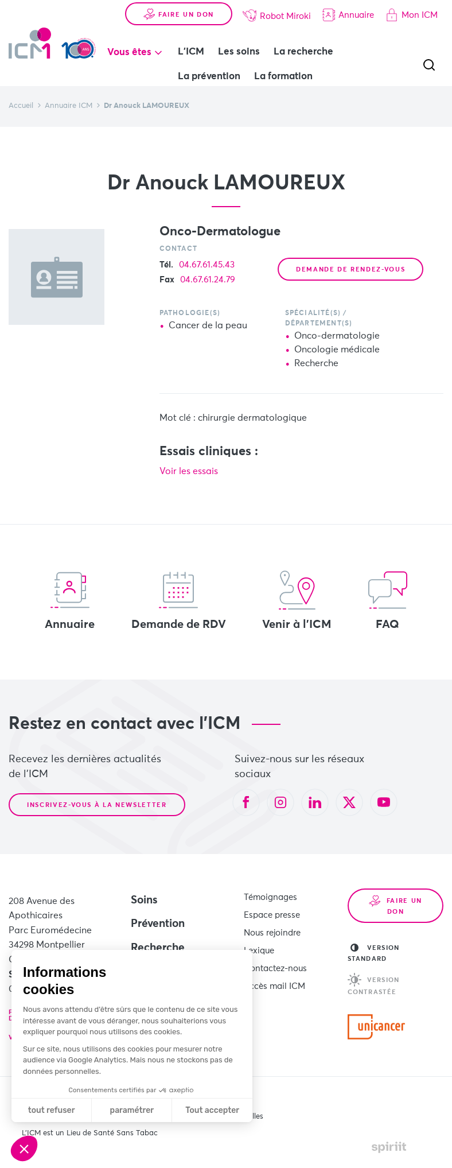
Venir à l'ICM (297, 600)
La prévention (209, 77)
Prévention (158, 923)
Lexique (259, 950)
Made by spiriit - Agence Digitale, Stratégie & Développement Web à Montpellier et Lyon (389, 1147)
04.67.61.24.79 (207, 279)
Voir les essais (188, 471)
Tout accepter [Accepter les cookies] (212, 1110)
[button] (24, 1148)
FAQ (387, 600)
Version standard (373, 953)
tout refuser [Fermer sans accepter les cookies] (51, 1110)
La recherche (303, 52)
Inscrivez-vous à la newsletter (97, 805)
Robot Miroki (277, 15)
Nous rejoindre (272, 933)
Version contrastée (373, 984)
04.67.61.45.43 (207, 265)
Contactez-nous (275, 968)
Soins (144, 900)
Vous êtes (129, 52)
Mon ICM (411, 15)
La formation (283, 77)
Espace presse (272, 915)
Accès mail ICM (274, 986)
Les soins (239, 52)
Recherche (158, 947)
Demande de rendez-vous (350, 269)
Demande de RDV (178, 600)
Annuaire (348, 15)
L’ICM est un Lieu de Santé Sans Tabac (90, 1133)
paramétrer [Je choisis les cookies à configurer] (132, 1110)
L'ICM (191, 52)
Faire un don (178, 14)
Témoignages (270, 897)
